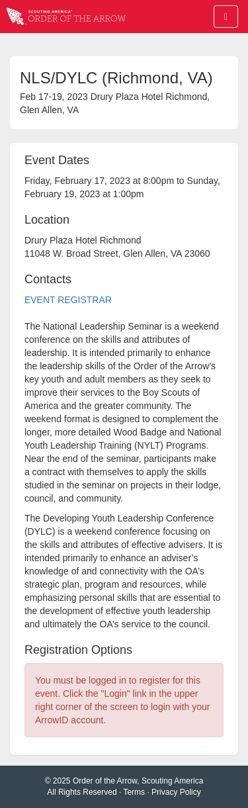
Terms (134, 792)
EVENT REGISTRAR (68, 299)
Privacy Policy (176, 792)
